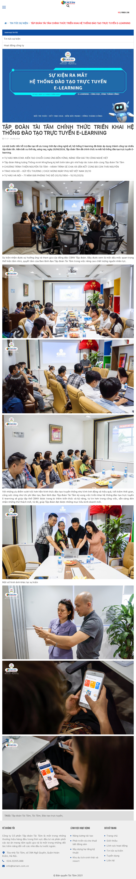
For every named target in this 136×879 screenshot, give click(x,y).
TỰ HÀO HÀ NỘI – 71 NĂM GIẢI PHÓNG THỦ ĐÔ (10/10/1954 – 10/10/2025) (43, 175)
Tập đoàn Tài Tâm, (21, 815)
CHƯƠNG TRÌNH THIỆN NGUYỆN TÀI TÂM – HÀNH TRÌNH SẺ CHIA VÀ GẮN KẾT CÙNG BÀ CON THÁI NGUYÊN (60, 166)
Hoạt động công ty (14, 45)
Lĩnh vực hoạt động (117, 845)
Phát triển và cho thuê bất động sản (85, 842)
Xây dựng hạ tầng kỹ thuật (84, 851)
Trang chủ (112, 835)
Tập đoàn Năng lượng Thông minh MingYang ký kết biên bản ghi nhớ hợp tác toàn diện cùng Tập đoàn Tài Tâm (63, 162)
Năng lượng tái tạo (83, 835)
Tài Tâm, (36, 815)
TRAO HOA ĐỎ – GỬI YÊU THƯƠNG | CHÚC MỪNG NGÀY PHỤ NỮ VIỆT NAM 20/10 (46, 171)
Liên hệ (111, 860)
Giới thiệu (112, 840)
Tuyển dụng (113, 855)
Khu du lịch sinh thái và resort (85, 859)
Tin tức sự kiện (19, 23)
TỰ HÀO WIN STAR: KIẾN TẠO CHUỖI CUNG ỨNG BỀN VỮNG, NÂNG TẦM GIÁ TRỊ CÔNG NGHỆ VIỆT (55, 157)
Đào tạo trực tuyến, (52, 815)
